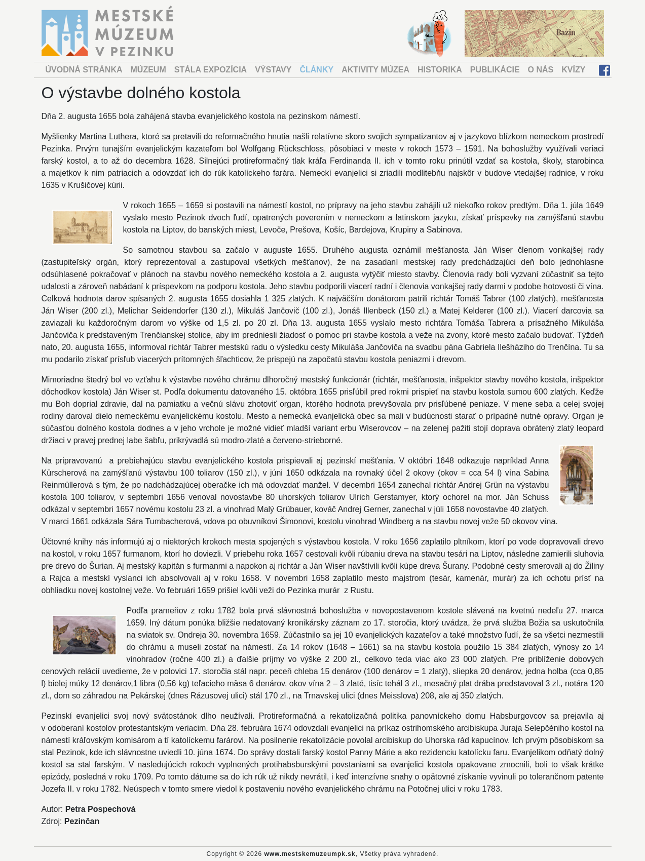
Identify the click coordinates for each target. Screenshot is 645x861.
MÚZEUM (148, 69)
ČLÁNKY (316, 69)
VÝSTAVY (273, 69)
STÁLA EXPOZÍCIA (210, 69)
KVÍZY (573, 69)
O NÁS (541, 69)
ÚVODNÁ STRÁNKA (84, 69)
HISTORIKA (440, 69)
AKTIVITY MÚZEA (375, 69)
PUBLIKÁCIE (495, 69)
